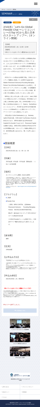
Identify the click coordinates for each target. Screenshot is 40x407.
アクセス (4, 397)
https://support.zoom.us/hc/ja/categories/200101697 (21, 187)
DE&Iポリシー (5, 392)
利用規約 (24, 392)
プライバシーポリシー (27, 386)
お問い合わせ (5, 386)
